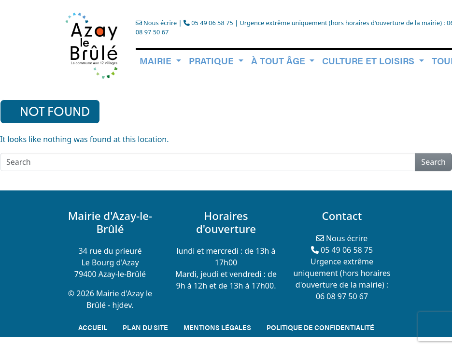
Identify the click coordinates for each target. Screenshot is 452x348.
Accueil (92, 327)
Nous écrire (156, 22)
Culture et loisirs (369, 60)
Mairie (157, 60)
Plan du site (145, 327)
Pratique (212, 60)
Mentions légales (217, 327)
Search (433, 162)
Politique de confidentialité (320, 327)
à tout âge (279, 60)
